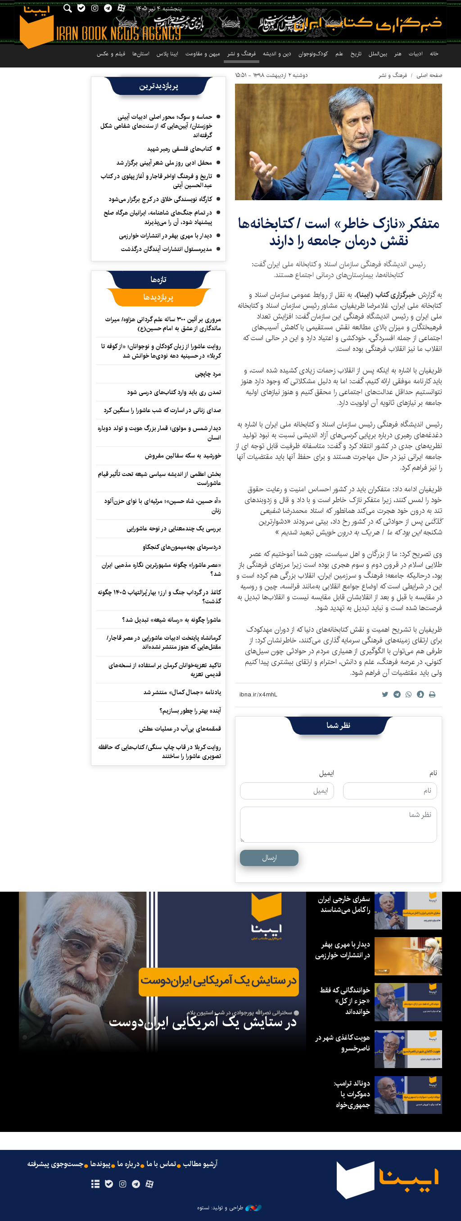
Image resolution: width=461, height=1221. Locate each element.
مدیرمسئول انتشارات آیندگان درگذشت (166, 249)
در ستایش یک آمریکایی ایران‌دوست (203, 1022)
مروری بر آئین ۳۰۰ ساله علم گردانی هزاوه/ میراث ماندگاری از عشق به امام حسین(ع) (163, 323)
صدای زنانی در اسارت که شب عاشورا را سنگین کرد (162, 410)
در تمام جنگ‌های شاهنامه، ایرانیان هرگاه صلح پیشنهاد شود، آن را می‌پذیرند (158, 217)
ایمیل (326, 773)
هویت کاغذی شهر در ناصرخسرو (342, 1043)
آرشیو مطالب (200, 1164)
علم (339, 53)
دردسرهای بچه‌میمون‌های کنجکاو (182, 547)
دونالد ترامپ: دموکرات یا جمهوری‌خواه (352, 1094)
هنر (398, 53)
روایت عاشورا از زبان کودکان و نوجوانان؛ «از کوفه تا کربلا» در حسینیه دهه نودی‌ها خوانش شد (161, 350)
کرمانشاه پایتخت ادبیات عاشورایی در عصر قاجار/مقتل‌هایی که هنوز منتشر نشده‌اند (164, 642)
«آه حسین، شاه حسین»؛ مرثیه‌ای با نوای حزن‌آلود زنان (162, 505)
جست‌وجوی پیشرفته (55, 1164)
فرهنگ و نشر (241, 53)
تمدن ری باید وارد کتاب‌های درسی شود (174, 392)
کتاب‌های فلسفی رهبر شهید (179, 149)
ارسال (269, 858)
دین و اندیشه (277, 53)
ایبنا (368, 25)
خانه (434, 53)
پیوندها (100, 1164)
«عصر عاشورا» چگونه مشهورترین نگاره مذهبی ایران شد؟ (161, 569)
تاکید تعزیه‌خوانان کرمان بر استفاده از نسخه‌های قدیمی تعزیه (164, 669)
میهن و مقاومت (202, 53)
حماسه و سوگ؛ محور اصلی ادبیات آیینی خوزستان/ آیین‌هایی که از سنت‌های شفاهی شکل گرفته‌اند (156, 126)
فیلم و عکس (111, 53)
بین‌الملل (378, 53)
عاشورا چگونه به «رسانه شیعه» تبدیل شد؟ (171, 620)
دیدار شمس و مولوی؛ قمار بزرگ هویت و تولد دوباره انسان (159, 432)
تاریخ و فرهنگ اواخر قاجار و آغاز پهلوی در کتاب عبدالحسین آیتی (156, 180)
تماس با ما (161, 1164)
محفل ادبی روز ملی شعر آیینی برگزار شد (164, 163)
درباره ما (129, 1164)
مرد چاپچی (208, 374)
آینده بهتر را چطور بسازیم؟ (190, 711)
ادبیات (416, 53)
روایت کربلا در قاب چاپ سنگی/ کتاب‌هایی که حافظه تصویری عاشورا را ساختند (159, 751)
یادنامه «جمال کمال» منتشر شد (182, 692)
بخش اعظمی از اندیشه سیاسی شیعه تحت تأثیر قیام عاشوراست (159, 478)
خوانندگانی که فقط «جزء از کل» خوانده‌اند (345, 1001)
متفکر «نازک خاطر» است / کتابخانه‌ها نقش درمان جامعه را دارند (338, 232)
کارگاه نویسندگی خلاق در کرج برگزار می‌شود (160, 199)
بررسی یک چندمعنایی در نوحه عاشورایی (174, 529)
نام (433, 773)
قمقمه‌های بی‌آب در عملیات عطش (180, 729)
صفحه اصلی (429, 75)
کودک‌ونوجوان (313, 53)
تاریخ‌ (356, 53)
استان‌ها (140, 53)
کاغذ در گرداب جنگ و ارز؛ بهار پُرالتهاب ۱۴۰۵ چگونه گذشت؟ (159, 597)
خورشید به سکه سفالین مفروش (183, 456)
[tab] (159, 280)
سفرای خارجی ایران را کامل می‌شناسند (344, 904)
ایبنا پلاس (167, 53)
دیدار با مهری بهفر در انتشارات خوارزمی (165, 236)
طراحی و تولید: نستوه (229, 1208)
